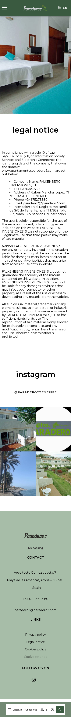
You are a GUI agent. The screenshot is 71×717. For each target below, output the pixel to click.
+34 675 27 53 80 (35, 599)
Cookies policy (35, 649)
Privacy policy (35, 634)
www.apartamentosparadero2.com (28, 170)
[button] (60, 709)
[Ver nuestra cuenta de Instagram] (33, 680)
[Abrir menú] (5, 8)
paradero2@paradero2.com (35, 610)
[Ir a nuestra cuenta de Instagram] (35, 392)
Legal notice (35, 642)
